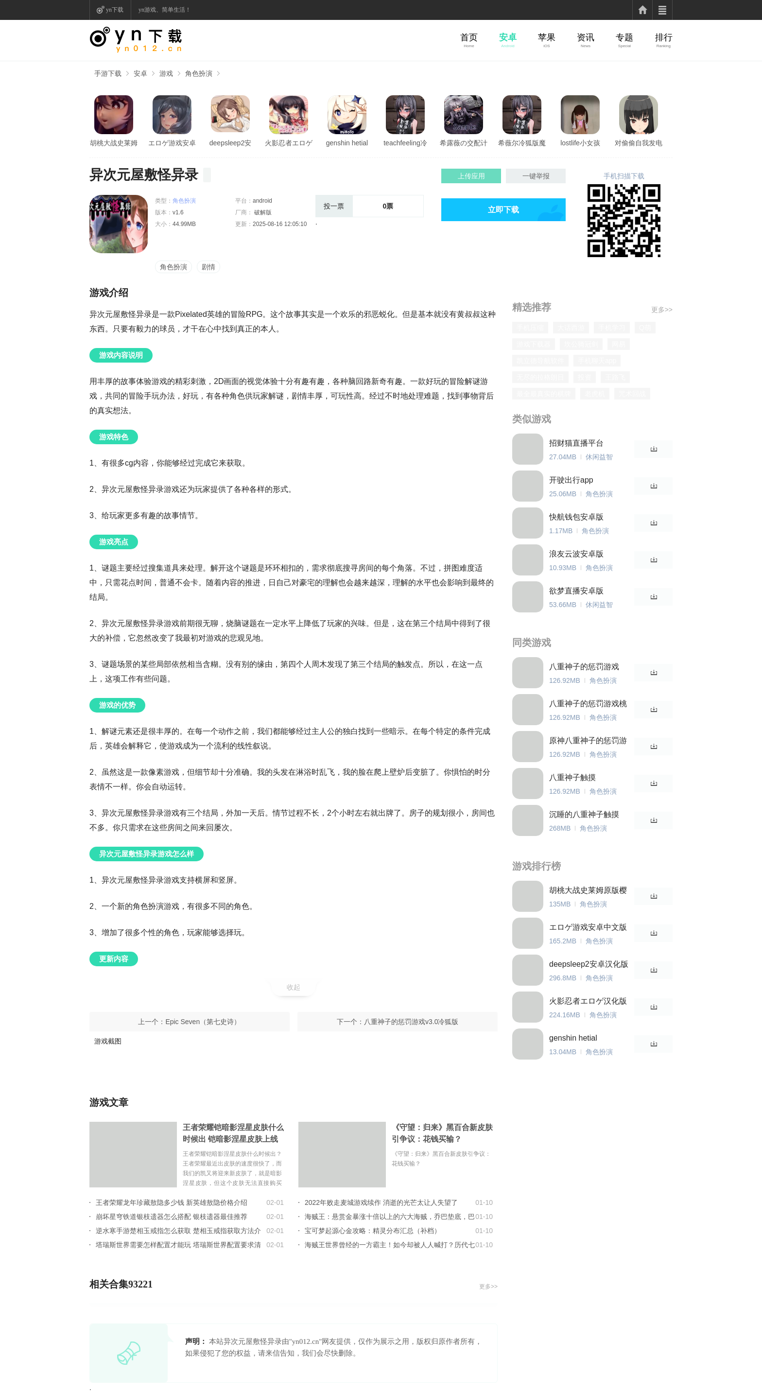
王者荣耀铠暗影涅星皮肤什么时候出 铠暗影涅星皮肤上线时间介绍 (233, 1134)
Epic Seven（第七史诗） (203, 1022)
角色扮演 (198, 73)
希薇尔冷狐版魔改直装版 (522, 143)
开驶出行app (571, 480)
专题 (624, 37)
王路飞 (615, 377)
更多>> (488, 1286)
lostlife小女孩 (580, 143)
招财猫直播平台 (576, 443)
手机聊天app (597, 361)
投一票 (334, 206)
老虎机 (595, 394)
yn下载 (114, 9)
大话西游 (571, 327)
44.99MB (184, 224)
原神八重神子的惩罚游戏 (588, 741)
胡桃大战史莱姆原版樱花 (114, 143)
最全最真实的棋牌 (544, 394)
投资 (584, 377)
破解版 (262, 212)
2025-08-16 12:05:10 (280, 224)
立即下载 (503, 210)
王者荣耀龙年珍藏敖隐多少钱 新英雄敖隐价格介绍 (171, 1202)
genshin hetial (347, 143)
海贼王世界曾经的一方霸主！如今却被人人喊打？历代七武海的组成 (390, 1245)
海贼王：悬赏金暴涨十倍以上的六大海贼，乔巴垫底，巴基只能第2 (390, 1216)
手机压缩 (530, 327)
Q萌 (645, 327)
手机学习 (611, 327)
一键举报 (536, 176)
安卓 (508, 37)
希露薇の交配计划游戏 (463, 143)
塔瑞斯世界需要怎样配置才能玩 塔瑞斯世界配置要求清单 (178, 1245)
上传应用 (471, 176)
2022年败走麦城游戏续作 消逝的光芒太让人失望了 (381, 1202)
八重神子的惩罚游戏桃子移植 (588, 704)
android (262, 200)
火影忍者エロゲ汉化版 (288, 143)
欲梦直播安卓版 (576, 591)
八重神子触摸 (572, 777)
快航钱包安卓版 (576, 517)
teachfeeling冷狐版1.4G (405, 143)
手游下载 (107, 73)
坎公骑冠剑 (581, 344)
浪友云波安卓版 (576, 554)
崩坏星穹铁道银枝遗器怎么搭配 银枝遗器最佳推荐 (171, 1216)
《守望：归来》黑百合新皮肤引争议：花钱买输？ (442, 1133)
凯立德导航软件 (540, 361)
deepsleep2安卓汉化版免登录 (230, 143)
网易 (618, 344)
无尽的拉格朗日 (540, 377)
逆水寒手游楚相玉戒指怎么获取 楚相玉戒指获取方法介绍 (178, 1231)
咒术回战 (632, 394)
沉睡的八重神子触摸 (584, 814)
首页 (469, 37)
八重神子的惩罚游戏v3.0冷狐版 (411, 1022)
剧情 (208, 267)
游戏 (166, 73)
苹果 (546, 37)
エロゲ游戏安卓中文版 (172, 143)
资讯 (585, 37)
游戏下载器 (534, 344)
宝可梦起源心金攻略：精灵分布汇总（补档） (373, 1231)
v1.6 (178, 212)
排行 (664, 37)
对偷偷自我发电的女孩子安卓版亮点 (638, 143)
